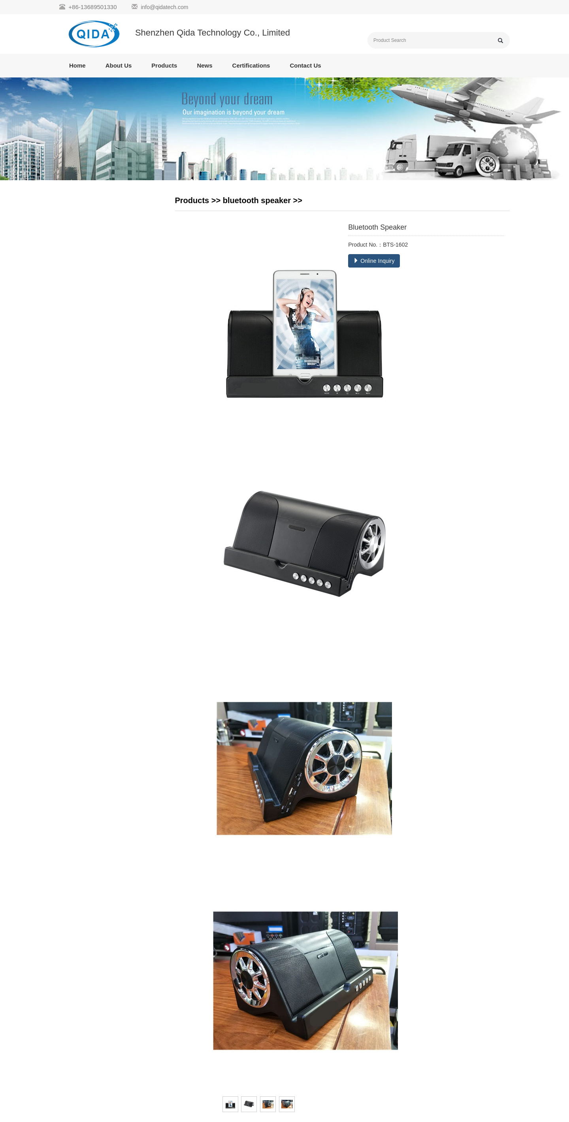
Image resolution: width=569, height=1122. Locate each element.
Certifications (251, 65)
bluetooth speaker (257, 200)
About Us (119, 65)
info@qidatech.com (164, 7)
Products (164, 65)
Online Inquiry (373, 261)
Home (77, 65)
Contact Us (305, 65)
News (204, 65)
